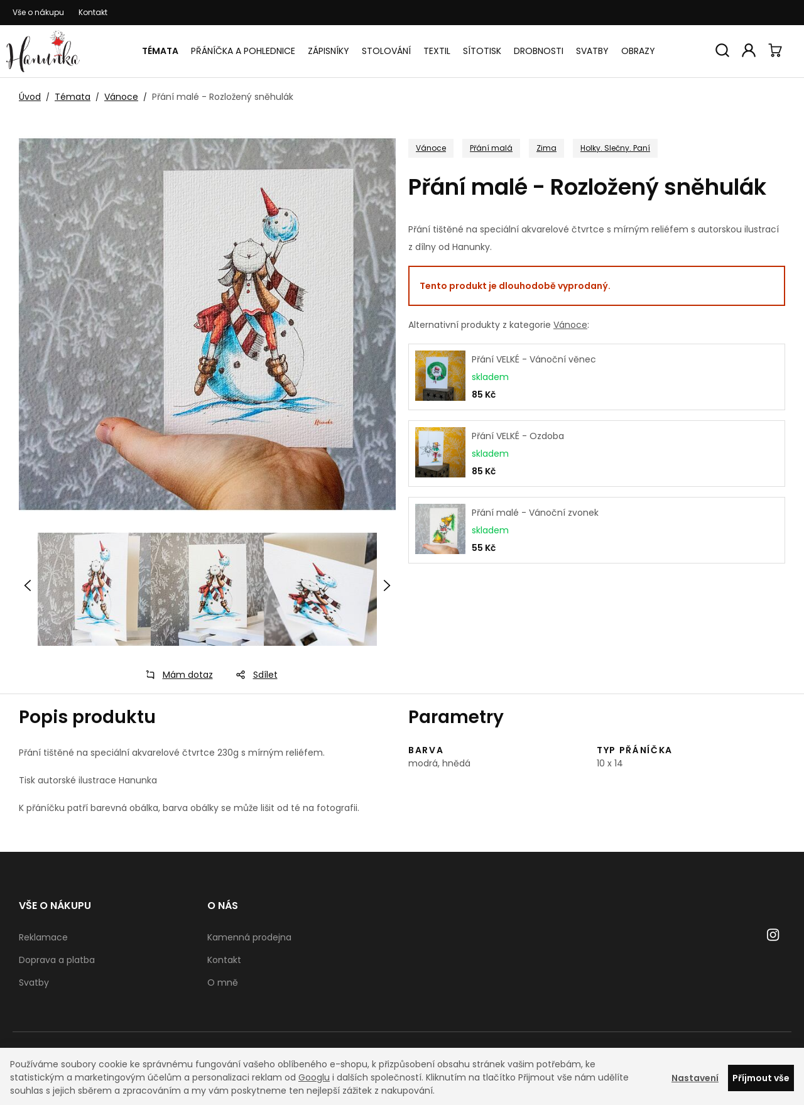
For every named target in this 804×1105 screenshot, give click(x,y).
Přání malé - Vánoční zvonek (535, 512)
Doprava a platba (57, 960)
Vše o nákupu (38, 12)
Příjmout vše (761, 1078)
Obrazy (638, 51)
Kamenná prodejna (249, 937)
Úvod (30, 96)
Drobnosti (538, 51)
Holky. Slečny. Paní (615, 148)
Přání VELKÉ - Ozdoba (518, 436)
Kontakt (93, 12)
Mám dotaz (175, 674)
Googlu (314, 1077)
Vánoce (121, 96)
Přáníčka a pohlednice (243, 51)
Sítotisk (482, 51)
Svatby (592, 51)
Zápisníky (328, 51)
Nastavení (695, 1078)
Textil (436, 51)
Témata (160, 51)
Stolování (386, 51)
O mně (222, 982)
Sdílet (253, 674)
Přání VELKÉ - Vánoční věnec (534, 359)
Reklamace (43, 937)
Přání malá (491, 148)
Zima (546, 148)
